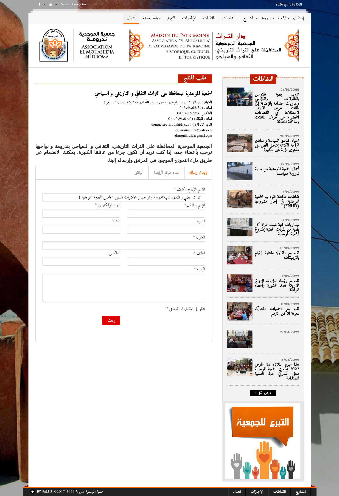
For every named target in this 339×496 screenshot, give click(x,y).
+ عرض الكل (263, 393)
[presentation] (170, 325)
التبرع (171, 18)
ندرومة (266, 18)
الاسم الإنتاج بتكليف (189, 190)
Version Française (73, 4)
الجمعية (282, 18)
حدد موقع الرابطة (166, 173)
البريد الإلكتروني (107, 205)
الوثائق (138, 173)
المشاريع (249, 18)
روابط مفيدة (151, 18)
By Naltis (44, 491)
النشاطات (229, 18)
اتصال (131, 18)
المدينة (201, 221)
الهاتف (199, 253)
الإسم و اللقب (194, 205)
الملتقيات (209, 18)
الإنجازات (189, 18)
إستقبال (298, 18)
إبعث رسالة (198, 173)
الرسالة (199, 269)
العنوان (199, 238)
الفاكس (114, 253)
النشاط (115, 221)
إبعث (111, 320)
